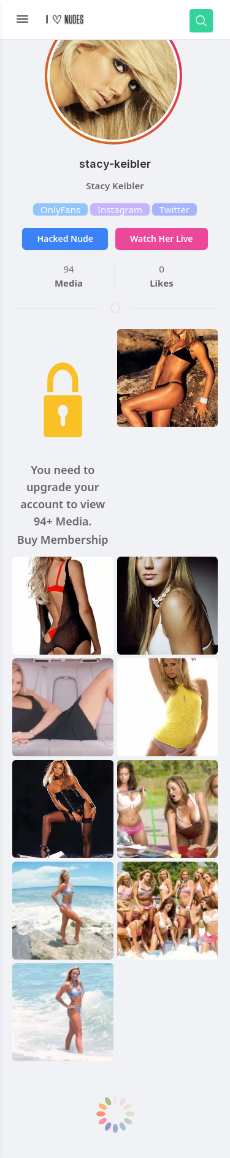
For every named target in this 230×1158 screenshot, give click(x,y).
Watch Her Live (161, 238)
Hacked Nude (65, 238)
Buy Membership (63, 539)
